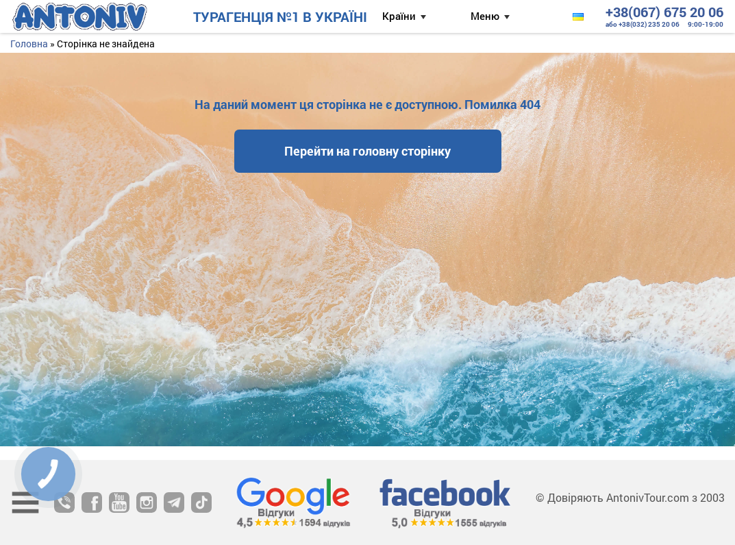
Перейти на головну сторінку (367, 151)
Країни (399, 16)
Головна (29, 43)
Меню (485, 16)
